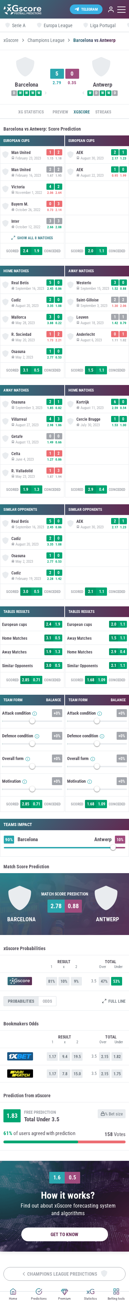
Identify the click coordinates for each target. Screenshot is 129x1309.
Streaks (103, 112)
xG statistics (31, 112)
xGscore (11, 40)
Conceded (52, 251)
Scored (12, 251)
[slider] (32, 722)
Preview (60, 112)
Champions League (46, 40)
